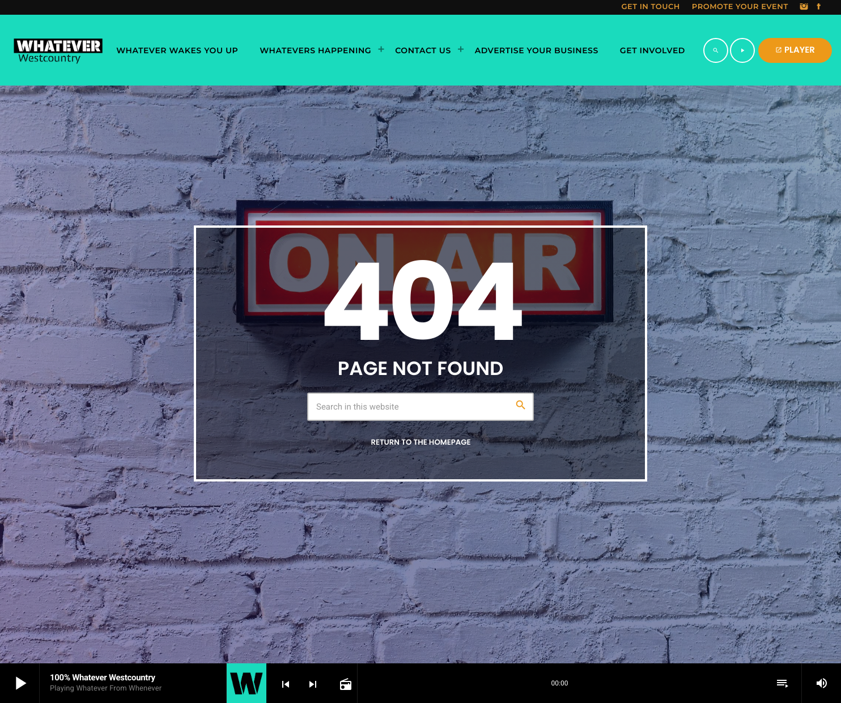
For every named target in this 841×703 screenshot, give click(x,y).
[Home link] (58, 50)
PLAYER (795, 50)
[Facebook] (818, 7)
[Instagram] (804, 7)
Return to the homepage (420, 442)
